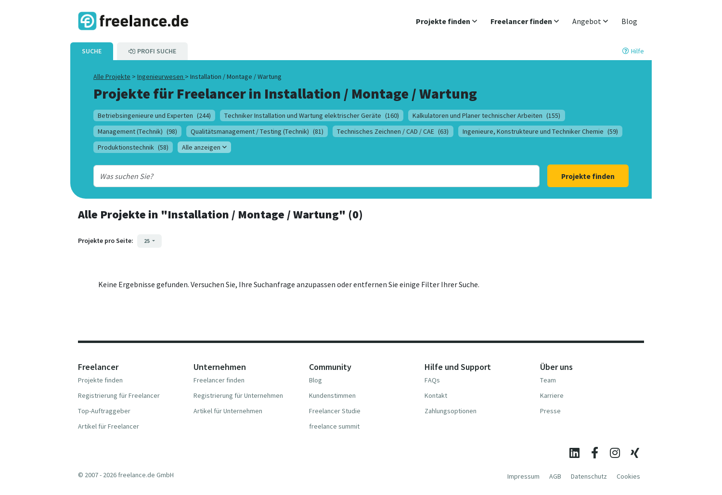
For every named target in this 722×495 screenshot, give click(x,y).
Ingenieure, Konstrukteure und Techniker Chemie (540, 131)
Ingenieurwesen (161, 76)
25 (147, 240)
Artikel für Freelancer (108, 426)
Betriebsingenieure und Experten (154, 115)
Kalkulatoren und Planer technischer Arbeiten (486, 115)
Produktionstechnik (133, 147)
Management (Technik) (137, 131)
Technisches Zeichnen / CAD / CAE (393, 131)
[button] (446, 21)
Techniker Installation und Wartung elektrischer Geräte (311, 115)
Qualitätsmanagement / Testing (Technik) (257, 131)
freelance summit (334, 426)
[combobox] (296, 176)
